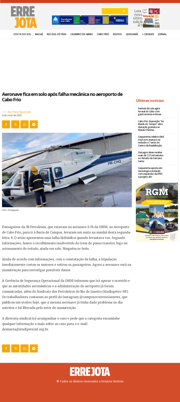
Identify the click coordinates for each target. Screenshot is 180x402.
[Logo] (90, 371)
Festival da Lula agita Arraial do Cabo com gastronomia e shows (149, 111)
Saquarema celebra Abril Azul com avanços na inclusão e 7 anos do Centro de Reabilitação (151, 141)
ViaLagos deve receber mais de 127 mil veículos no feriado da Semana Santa (150, 156)
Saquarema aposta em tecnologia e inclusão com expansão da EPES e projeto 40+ (151, 172)
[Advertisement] (67, 63)
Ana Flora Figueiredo (19, 112)
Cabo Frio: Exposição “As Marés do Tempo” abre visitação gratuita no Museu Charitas (151, 125)
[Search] (124, 11)
